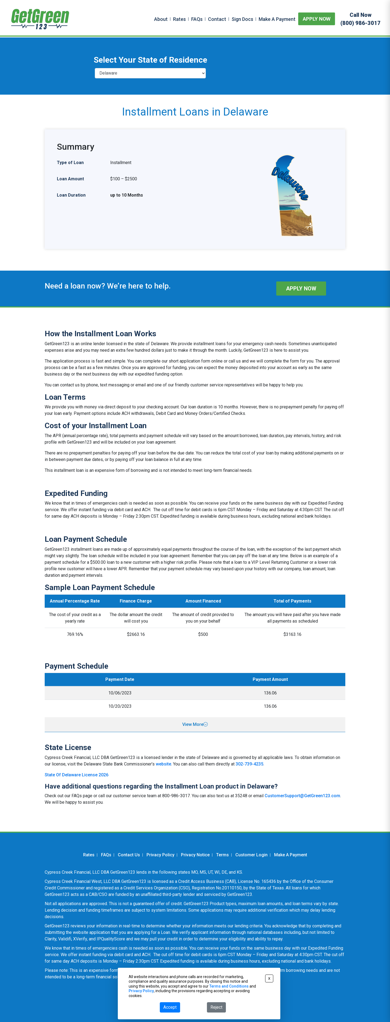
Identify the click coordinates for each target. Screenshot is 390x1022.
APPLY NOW (316, 19)
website (163, 764)
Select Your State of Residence (150, 60)
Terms (222, 854)
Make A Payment (277, 19)
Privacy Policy (160, 854)
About (161, 19)
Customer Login (251, 854)
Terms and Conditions (229, 986)
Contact (217, 19)
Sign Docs (242, 19)
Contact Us (129, 854)
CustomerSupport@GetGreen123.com (302, 795)
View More (195, 724)
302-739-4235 (249, 764)
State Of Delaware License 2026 (76, 774)
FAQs (197, 19)
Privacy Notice (195, 854)
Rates (179, 19)
